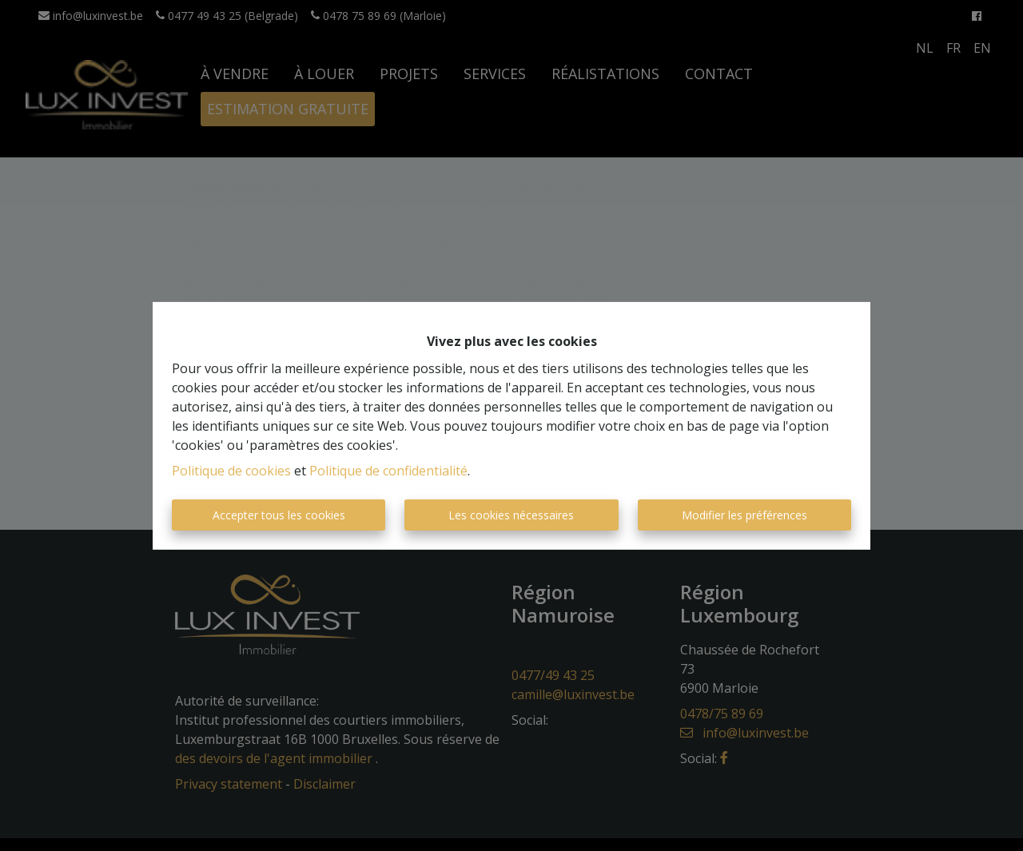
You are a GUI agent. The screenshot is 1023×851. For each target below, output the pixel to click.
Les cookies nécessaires (511, 515)
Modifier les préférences (744, 515)
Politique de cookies (231, 470)
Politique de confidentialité (388, 470)
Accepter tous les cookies (279, 515)
